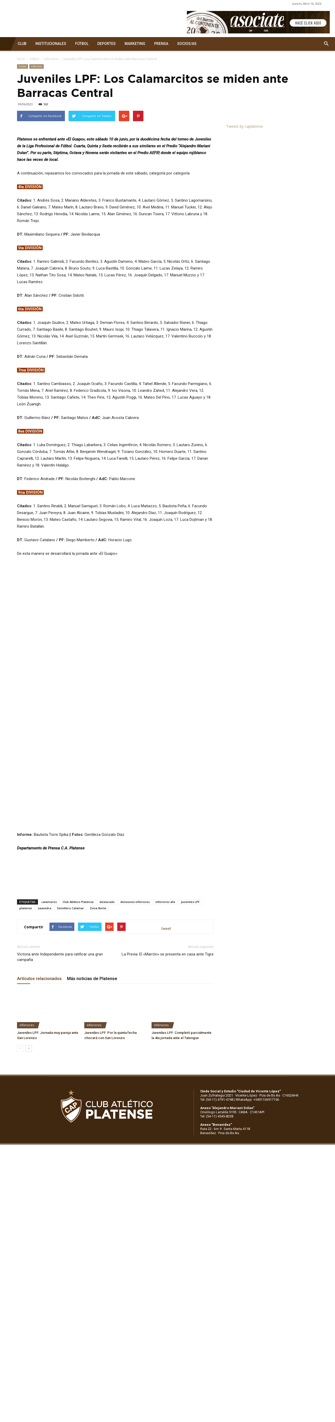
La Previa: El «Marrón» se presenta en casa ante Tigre (168, 1085)
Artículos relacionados (39, 1109)
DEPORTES (106, 44)
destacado (107, 1033)
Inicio (21, 59)
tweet (166, 1059)
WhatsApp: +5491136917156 (257, 1230)
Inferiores (51, 59)
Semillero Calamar (70, 1039)
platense (25, 1039)
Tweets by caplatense (244, 126)
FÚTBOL (81, 44)
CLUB (22, 44)
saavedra (44, 1039)
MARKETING (135, 44)
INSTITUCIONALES (50, 44)
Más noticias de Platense (92, 1109)
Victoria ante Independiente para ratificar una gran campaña (60, 1088)
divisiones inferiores (135, 1033)
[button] (326, 44)
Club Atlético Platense (78, 1033)
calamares (49, 1033)
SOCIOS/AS (187, 44)
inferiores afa (165, 1033)
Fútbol (34, 59)
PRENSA (161, 44)
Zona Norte (98, 1039)
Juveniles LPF (190, 1033)
